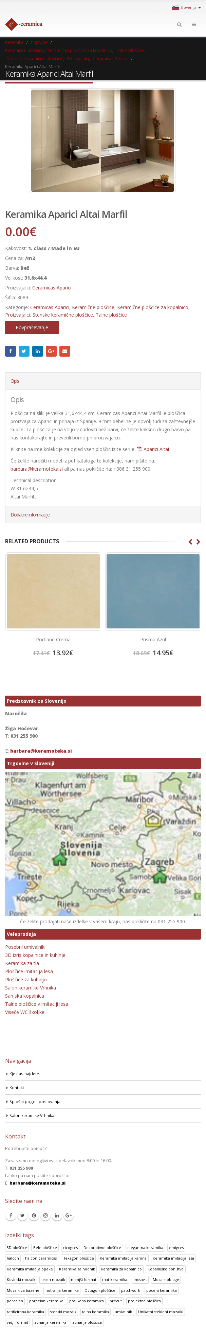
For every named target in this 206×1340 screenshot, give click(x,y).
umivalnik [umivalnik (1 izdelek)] (123, 1311)
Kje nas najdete (25, 1073)
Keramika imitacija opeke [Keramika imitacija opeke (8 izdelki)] (30, 1268)
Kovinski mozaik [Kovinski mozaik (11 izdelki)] (21, 1279)
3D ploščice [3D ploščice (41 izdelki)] (17, 1247)
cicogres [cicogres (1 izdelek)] (70, 1247)
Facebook (10, 351)
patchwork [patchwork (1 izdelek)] (130, 1290)
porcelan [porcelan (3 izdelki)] (15, 1301)
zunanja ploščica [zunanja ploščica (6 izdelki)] (87, 1322)
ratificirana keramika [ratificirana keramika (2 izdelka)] (25, 1311)
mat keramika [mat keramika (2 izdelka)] (114, 1279)
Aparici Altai (156, 449)
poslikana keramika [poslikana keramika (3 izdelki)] (86, 1301)
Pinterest (34, 1215)
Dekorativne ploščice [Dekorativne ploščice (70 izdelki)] (102, 1247)
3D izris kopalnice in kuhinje (35, 955)
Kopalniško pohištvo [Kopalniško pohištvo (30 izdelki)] (166, 1268)
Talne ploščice (111, 315)
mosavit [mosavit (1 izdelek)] (140, 1279)
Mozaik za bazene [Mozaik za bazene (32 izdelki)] (23, 1290)
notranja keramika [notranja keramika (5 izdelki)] (62, 1290)
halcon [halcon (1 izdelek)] (13, 1258)
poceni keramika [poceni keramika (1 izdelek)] (161, 1290)
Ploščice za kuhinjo (26, 979)
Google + (51, 351)
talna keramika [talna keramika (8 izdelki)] (95, 1311)
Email (64, 351)
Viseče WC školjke (24, 1012)
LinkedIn (37, 351)
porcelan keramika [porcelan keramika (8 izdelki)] (46, 1301)
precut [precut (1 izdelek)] (116, 1301)
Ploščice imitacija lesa (29, 971)
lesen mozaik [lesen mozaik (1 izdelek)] (53, 1279)
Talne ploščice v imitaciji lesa (36, 1004)
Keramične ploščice (93, 307)
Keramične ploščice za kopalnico (152, 307)
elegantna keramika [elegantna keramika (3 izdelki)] (145, 1247)
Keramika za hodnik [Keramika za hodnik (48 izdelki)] (77, 1268)
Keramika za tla (22, 963)
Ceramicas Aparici (51, 287)
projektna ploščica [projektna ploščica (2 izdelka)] (144, 1301)
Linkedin (57, 1215)
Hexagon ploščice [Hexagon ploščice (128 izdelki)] (78, 1258)
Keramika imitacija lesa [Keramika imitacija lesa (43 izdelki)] (173, 1258)
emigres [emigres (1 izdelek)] (176, 1247)
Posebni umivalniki (25, 947)
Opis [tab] (15, 381)
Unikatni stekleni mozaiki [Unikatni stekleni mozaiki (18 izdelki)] (160, 1311)
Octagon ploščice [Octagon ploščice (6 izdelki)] (100, 1290)
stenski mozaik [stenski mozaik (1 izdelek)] (63, 1311)
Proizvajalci (17, 315)
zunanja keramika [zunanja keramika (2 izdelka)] (50, 1322)
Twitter (24, 351)
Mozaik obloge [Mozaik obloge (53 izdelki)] (166, 1279)
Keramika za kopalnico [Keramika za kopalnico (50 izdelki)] (121, 1268)
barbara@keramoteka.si (37, 469)
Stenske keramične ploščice (63, 315)
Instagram (45, 1215)
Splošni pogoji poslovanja (35, 1101)
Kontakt (17, 1087)
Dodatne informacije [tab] (30, 514)
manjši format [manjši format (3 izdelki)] (83, 1279)
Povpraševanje (32, 327)
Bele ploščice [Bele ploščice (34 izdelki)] (45, 1247)
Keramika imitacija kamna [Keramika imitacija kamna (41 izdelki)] (123, 1258)
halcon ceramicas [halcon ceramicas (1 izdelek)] (41, 1258)
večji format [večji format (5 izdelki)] (17, 1322)
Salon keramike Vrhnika (30, 987)
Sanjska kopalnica (24, 996)
